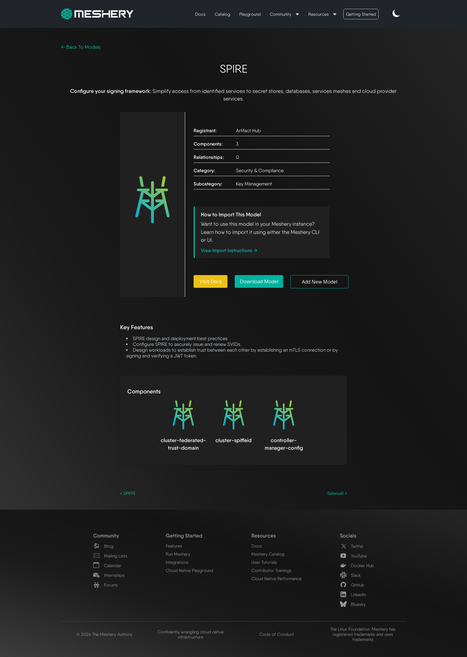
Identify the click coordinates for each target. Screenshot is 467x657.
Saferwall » (337, 493)
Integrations (177, 562)
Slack (350, 575)
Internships (109, 575)
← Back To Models (80, 47)
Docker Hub (357, 565)
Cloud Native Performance (276, 578)
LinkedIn (353, 594)
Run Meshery (178, 554)
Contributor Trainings (271, 570)
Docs (200, 14)
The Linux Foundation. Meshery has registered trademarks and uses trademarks (363, 634)
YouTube (353, 555)
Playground (250, 14)
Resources (319, 14)
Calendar (107, 565)
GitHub (352, 584)
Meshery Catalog (267, 554)
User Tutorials (264, 562)
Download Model (259, 281)
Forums (105, 584)
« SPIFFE (128, 493)
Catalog (222, 14)
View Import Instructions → (229, 250)
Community (281, 14)
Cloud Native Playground (189, 570)
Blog (103, 546)
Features (174, 545)
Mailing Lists (110, 555)
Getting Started (361, 14)
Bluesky (353, 604)
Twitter (352, 546)
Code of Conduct (276, 634)
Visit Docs (211, 281)
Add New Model (319, 281)
